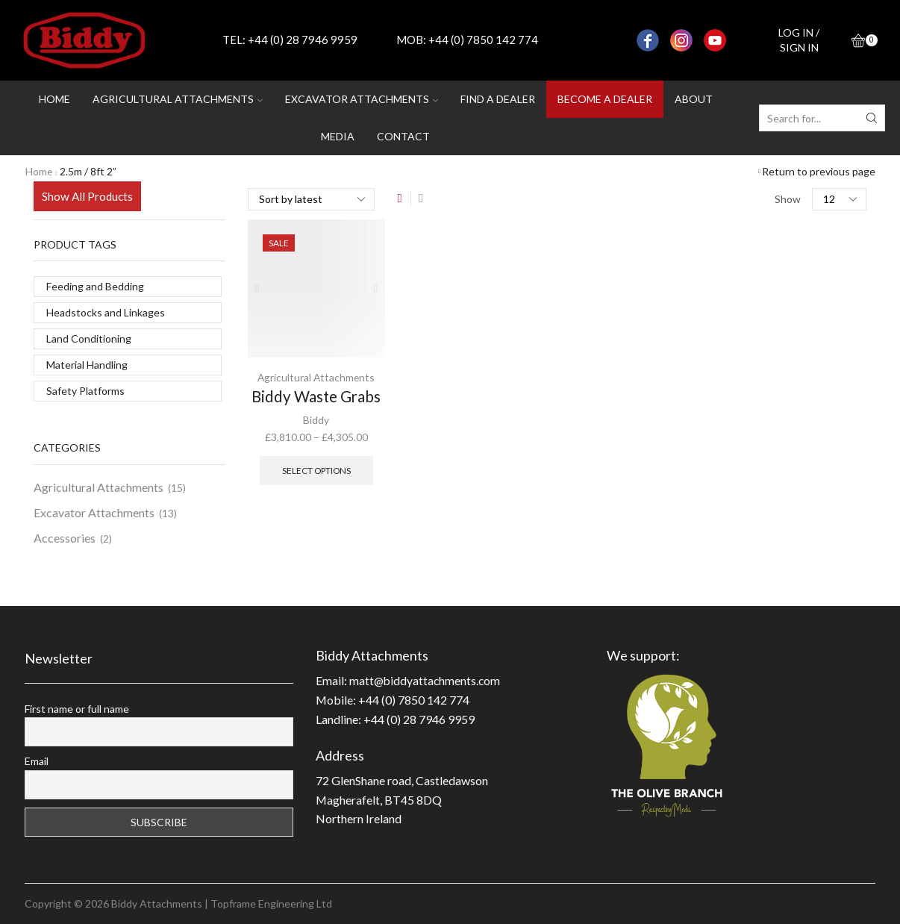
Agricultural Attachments (316, 377)
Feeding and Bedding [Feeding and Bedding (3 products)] (95, 286)
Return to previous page (818, 171)
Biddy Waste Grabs (316, 396)
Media (337, 136)
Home (54, 99)
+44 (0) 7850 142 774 (483, 39)
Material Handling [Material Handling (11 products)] (87, 364)
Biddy (316, 419)
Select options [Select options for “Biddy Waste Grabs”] (316, 469)
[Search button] (871, 118)
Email (37, 761)
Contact (403, 136)
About (694, 99)
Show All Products (87, 196)
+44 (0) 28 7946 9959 (302, 39)
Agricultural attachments (178, 99)
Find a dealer (497, 99)
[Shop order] (311, 199)
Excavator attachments (361, 99)
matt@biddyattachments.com (426, 680)
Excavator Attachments (94, 512)
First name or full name (77, 708)
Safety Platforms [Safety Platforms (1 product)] (85, 390)
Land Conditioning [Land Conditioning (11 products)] (88, 338)
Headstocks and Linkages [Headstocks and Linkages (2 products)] (105, 312)
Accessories (65, 538)
